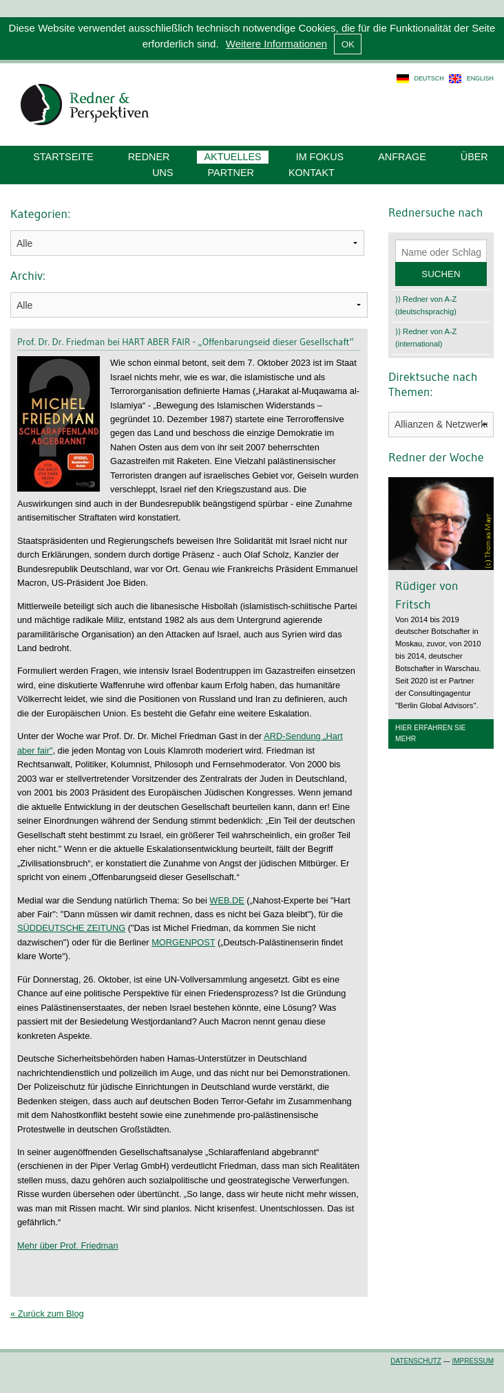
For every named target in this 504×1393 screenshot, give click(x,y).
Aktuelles (232, 156)
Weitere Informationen (276, 44)
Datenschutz (415, 1361)
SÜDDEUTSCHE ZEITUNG (71, 928)
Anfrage (402, 156)
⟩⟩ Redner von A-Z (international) (425, 337)
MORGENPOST (183, 942)
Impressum (473, 1361)
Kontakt (311, 172)
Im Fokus (320, 156)
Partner (231, 172)
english (480, 78)
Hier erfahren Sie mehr (430, 733)
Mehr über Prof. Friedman (67, 1245)
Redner (149, 156)
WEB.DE (226, 900)
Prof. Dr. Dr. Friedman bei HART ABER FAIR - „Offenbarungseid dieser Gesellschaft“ (185, 342)
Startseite (63, 156)
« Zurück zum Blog (47, 1313)
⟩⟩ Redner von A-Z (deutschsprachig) (425, 305)
